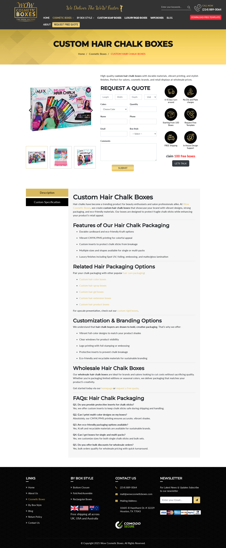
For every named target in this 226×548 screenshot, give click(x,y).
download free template (205, 17)
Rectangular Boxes (82, 499)
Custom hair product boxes (94, 304)
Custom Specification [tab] (47, 202)
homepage (107, 388)
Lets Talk (181, 163)
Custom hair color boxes (92, 279)
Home (46, 18)
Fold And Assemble (82, 493)
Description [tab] (47, 192)
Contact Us (34, 522)
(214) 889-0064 (211, 9)
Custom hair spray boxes (92, 285)
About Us (33, 493)
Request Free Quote (66, 24)
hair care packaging (133, 272)
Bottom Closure (81, 487)
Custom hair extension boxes (95, 298)
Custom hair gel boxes (91, 291)
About (47, 24)
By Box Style (84, 18)
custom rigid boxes (127, 310)
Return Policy (35, 516)
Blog (169, 18)
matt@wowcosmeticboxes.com (136, 494)
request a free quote (127, 388)
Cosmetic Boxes (62, 18)
